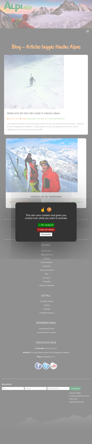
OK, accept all (46, 225)
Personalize (46, 234)
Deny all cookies (46, 230)
